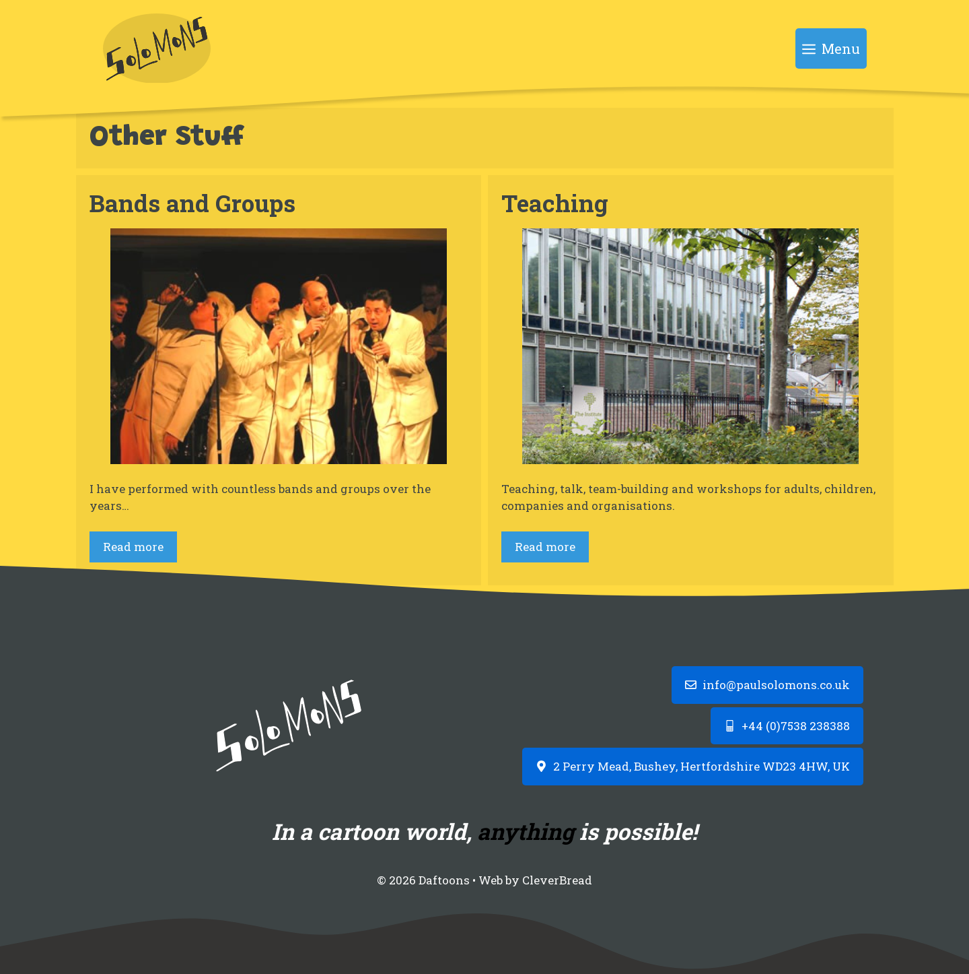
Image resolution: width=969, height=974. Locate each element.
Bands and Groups (192, 202)
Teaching (554, 202)
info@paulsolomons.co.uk (776, 684)
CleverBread (557, 880)
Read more (133, 546)
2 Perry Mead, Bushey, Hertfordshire (656, 766)
